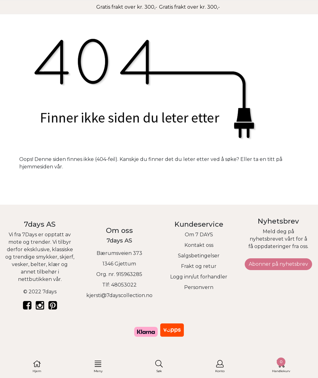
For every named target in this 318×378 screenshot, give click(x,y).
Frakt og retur (198, 266)
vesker (20, 264)
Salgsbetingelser (199, 256)
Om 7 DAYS (199, 235)
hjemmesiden (36, 167)
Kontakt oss (198, 245)
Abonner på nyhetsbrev (278, 264)
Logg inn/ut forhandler (198, 277)
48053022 (124, 285)
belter (38, 264)
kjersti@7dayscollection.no (119, 295)
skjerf (66, 257)
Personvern (198, 287)
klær (54, 264)
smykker (46, 257)
